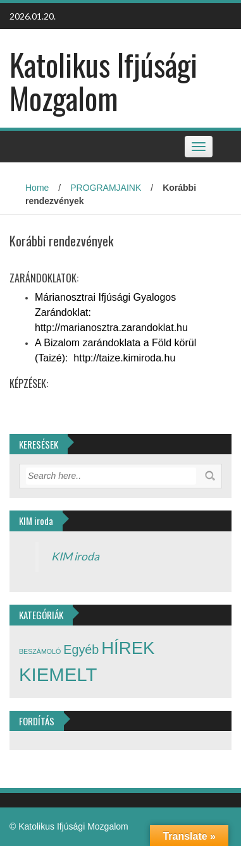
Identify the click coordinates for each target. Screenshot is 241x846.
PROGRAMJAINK (105, 188)
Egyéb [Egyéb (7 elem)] (81, 649)
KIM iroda (75, 556)
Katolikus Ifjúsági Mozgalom (103, 81)
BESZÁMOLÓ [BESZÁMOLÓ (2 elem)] (40, 651)
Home (37, 188)
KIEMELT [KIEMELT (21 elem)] (58, 674)
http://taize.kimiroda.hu (124, 358)
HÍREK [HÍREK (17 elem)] (127, 648)
